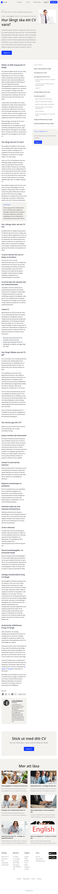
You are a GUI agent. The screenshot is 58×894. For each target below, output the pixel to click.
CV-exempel (16, 859)
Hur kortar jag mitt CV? (40, 96)
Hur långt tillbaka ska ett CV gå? (42, 92)
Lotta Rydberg (10, 16)
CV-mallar (15, 856)
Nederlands (26, 879)
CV (20, 71)
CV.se (31, 890)
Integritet (27, 867)
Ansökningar (5, 865)
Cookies (26, 869)
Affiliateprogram (40, 861)
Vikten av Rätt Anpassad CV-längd (42, 68)
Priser (28, 2)
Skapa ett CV (5, 856)
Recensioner (39, 859)
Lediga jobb (5, 863)
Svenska (39, 879)
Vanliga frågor (37, 2)
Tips (3, 10)
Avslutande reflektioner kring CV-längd (44, 123)
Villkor (26, 865)
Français (19, 879)
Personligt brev (4, 859)
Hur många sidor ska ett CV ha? (42, 77)
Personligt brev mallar (16, 862)
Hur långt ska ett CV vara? (40, 72)
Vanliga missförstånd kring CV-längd (43, 119)
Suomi (33, 879)
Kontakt (26, 860)
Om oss (38, 856)
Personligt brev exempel (17, 866)
